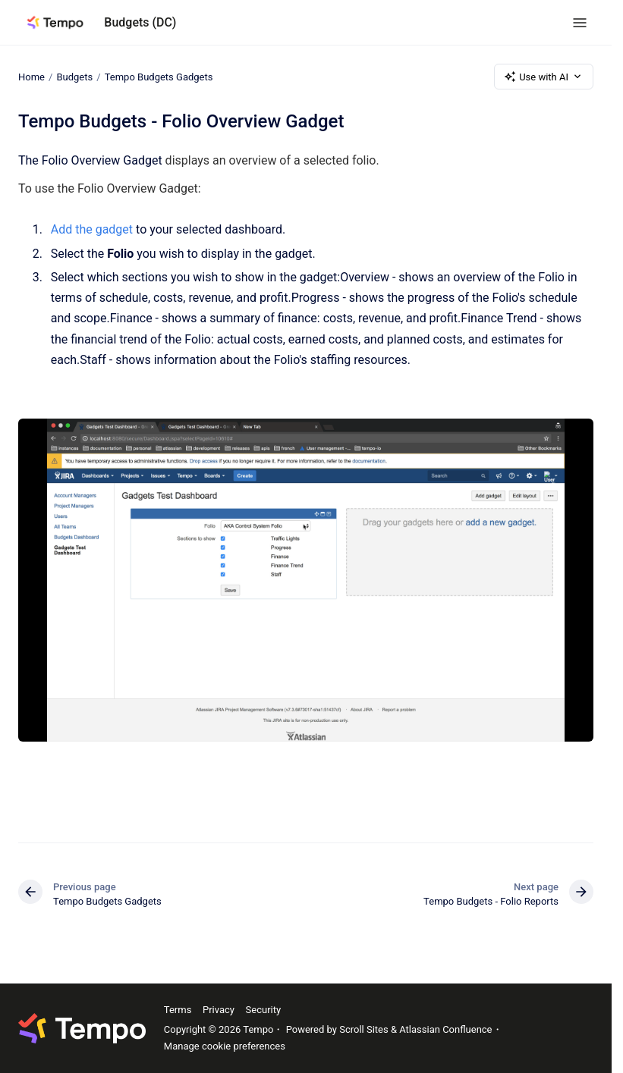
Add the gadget (92, 229)
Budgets (74, 76)
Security (264, 1009)
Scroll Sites (364, 1029)
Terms (178, 1009)
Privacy (218, 1009)
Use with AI (544, 77)
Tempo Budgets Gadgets (159, 76)
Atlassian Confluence (445, 1029)
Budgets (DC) (140, 22)
